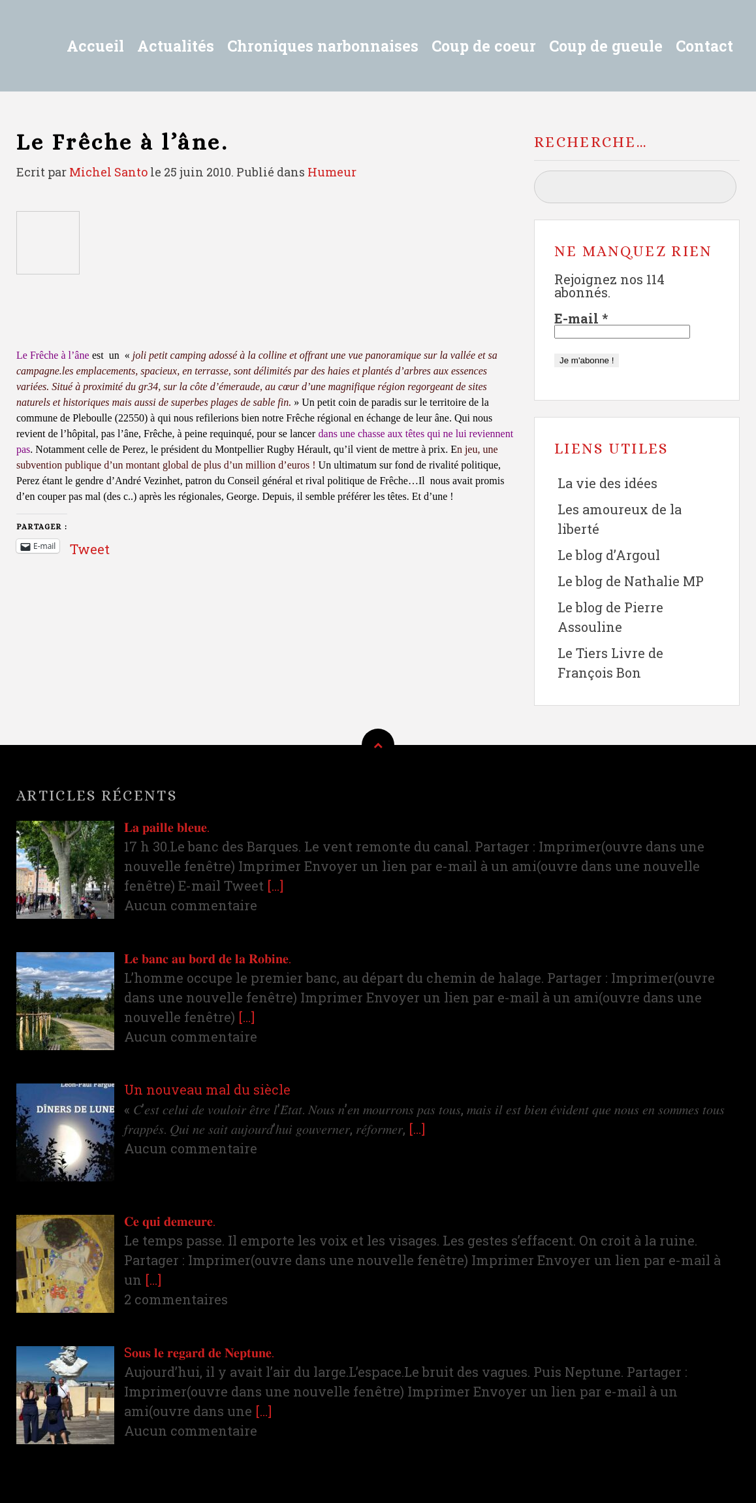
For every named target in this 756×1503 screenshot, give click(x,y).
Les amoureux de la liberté (620, 519)
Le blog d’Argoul (609, 554)
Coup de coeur (484, 46)
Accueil (95, 46)
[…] (275, 885)
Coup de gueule (606, 46)
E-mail (581, 318)
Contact (704, 46)
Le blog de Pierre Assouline (610, 617)
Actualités (175, 46)
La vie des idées (607, 482)
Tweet (90, 545)
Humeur (331, 172)
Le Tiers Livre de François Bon (610, 662)
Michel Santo (108, 172)
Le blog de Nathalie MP (631, 580)
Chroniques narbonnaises (322, 46)
